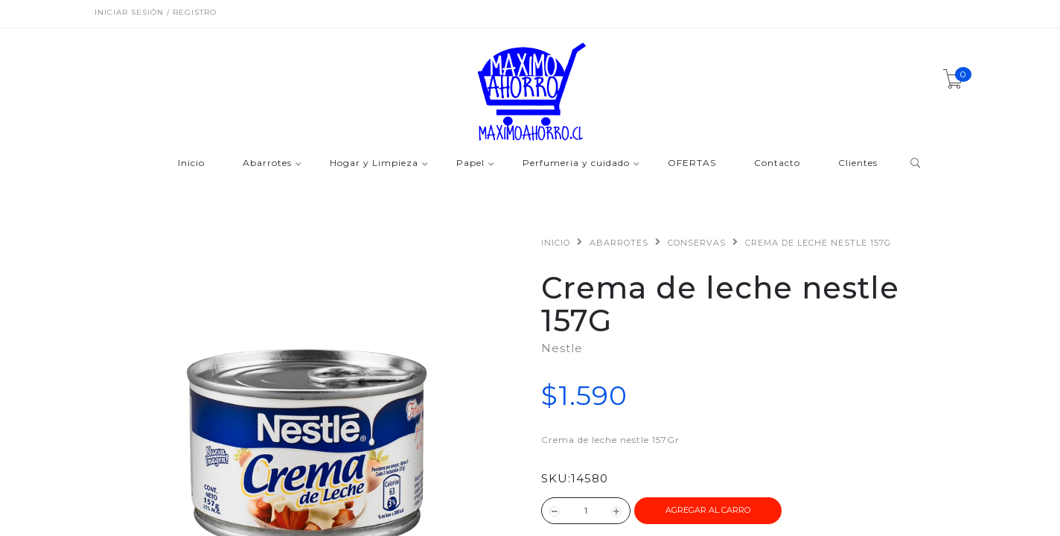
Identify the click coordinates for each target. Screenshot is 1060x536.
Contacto (777, 163)
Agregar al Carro (707, 510)
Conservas (697, 242)
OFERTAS (692, 163)
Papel (470, 163)
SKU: (556, 478)
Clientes (858, 163)
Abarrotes (267, 163)
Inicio (191, 163)
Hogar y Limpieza (374, 163)
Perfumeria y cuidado (576, 163)
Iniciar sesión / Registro (156, 12)
